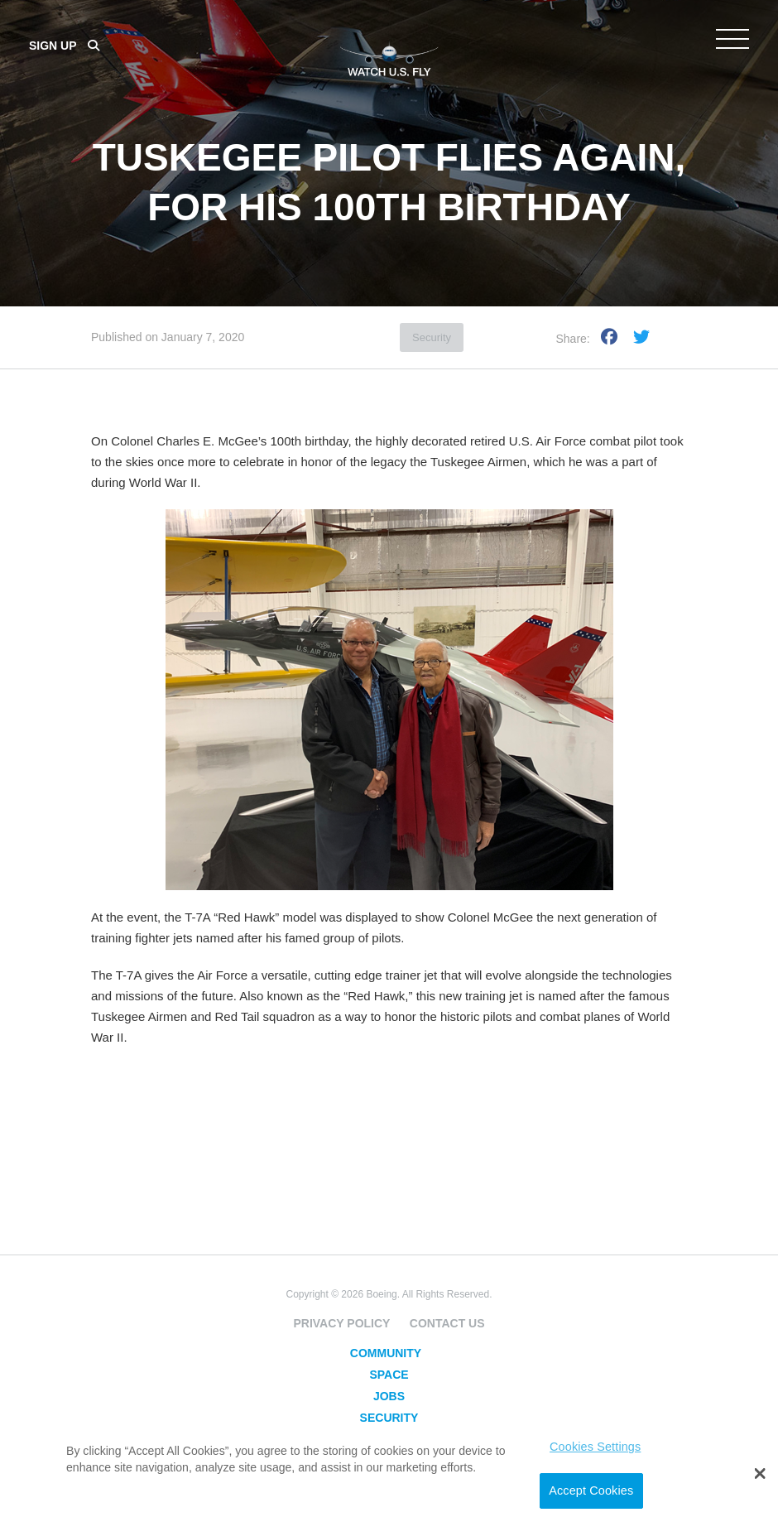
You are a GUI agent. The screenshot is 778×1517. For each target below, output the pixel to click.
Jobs (389, 1396)
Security (431, 337)
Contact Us (447, 1323)
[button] (760, 1473)
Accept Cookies (591, 1490)
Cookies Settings (595, 1446)
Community (385, 1353)
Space (388, 1374)
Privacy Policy (341, 1323)
